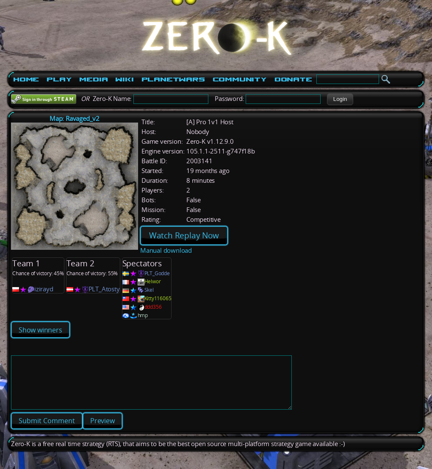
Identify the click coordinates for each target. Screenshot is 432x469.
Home (26, 79)
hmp (143, 315)
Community (240, 79)
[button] (340, 99)
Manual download (166, 250)
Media (93, 79)
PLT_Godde (157, 273)
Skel (149, 289)
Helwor (152, 281)
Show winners (40, 330)
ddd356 (153, 306)
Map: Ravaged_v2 (75, 118)
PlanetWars (173, 79)
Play (59, 79)
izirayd (43, 289)
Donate (293, 79)
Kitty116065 (158, 298)
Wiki (124, 79)
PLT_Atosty (104, 289)
